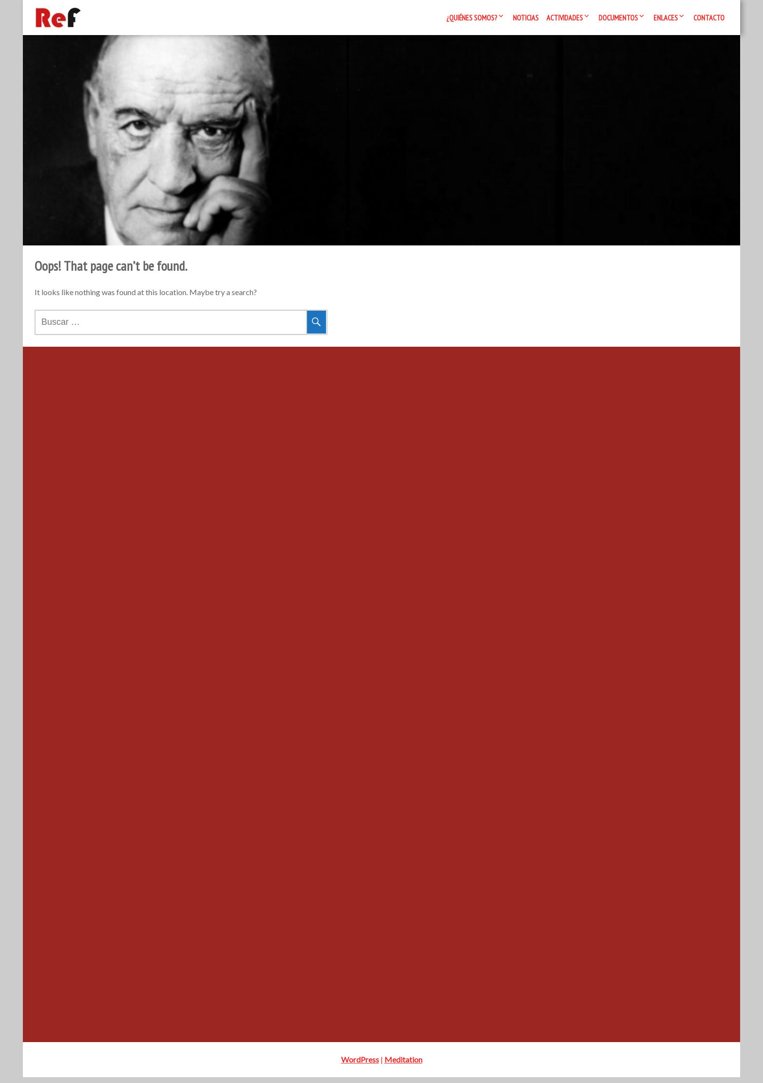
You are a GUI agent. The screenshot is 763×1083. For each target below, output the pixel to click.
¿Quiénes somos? (471, 17)
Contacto (709, 17)
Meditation (403, 1065)
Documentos (618, 17)
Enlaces (666, 17)
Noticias (526, 17)
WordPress (360, 1065)
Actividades (564, 17)
